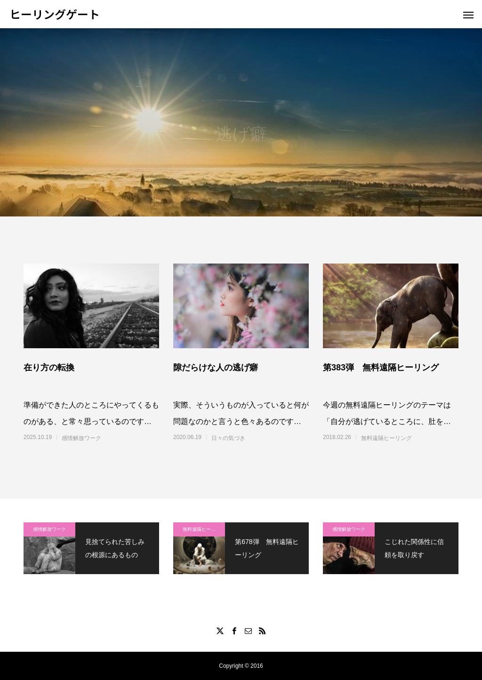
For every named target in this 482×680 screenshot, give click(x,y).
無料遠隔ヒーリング (386, 438)
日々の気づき (228, 438)
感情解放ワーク (81, 438)
